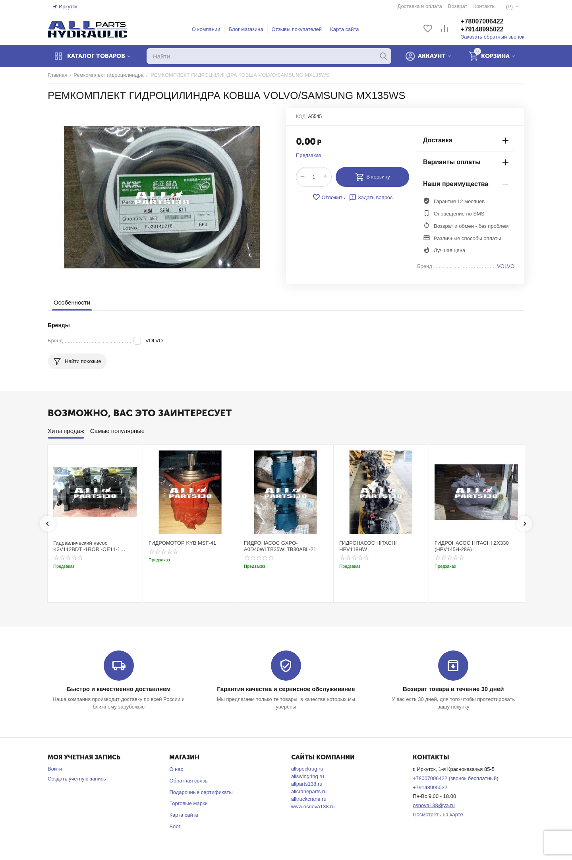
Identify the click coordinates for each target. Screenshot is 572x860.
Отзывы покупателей (297, 29)
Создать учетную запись (77, 779)
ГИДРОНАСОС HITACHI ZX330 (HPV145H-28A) (472, 546)
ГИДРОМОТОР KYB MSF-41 (182, 543)
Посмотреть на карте (438, 814)
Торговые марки (188, 803)
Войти (55, 769)
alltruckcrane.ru (309, 799)
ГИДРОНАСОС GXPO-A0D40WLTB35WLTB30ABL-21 (280, 546)
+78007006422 (482, 21)
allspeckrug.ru (307, 769)
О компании (206, 29)
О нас (176, 769)
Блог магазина (246, 29)
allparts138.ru (307, 784)
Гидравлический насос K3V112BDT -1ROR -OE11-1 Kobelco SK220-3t (86, 546)
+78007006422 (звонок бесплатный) (455, 778)
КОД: (301, 116)
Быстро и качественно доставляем (118, 688)
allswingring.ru (307, 776)
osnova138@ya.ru (434, 805)
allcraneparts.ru (309, 791)
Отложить (328, 197)
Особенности (72, 302)
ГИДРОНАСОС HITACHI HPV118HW (368, 546)
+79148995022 (482, 29)
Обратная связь (188, 781)
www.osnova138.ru (313, 807)
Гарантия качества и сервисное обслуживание (286, 688)
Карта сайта (344, 29)
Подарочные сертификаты (200, 792)
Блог (174, 826)
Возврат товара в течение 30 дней (453, 688)
